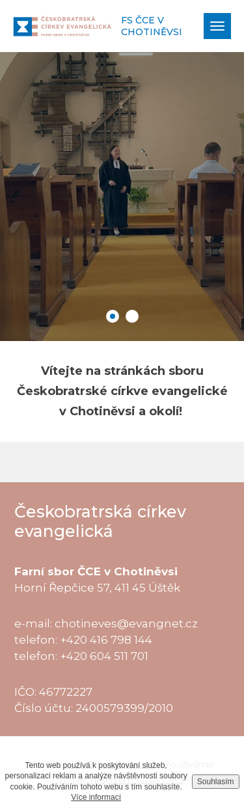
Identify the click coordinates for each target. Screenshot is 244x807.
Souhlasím (215, 781)
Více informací (96, 797)
